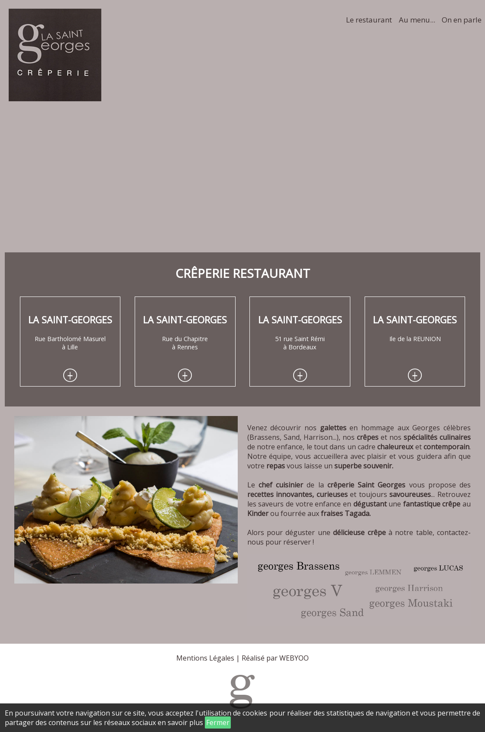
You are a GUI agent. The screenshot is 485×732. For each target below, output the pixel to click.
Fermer (218, 722)
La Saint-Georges (70, 319)
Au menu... (417, 20)
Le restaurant (369, 20)
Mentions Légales (205, 658)
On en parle (462, 20)
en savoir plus (180, 722)
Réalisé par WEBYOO (275, 658)
